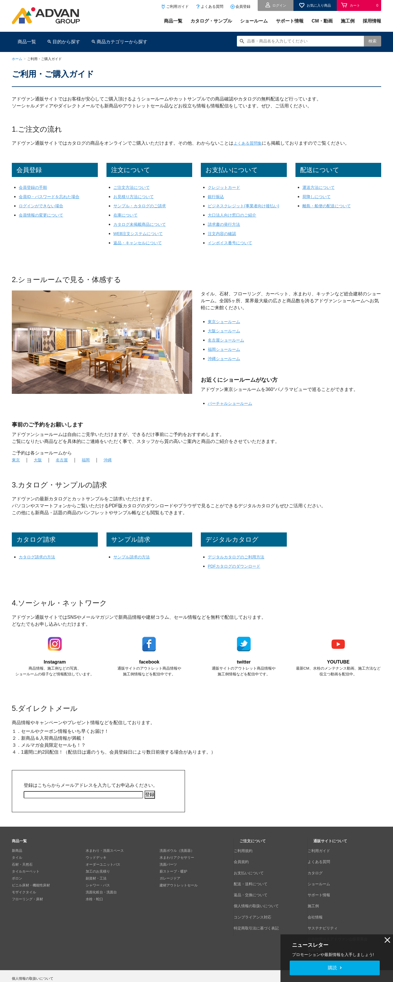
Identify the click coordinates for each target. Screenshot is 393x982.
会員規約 (246, 865)
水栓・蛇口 (94, 907)
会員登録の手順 (35, 187)
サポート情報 (290, 20)
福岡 (90, 466)
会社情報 (320, 900)
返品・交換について (255, 886)
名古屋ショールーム (228, 346)
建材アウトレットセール (179, 893)
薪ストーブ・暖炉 (173, 879)
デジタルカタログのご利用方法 (240, 563)
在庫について (127, 215)
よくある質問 (212, 6)
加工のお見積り (98, 879)
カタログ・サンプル (211, 20)
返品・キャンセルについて (141, 242)
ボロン (17, 886)
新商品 (17, 858)
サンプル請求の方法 (134, 563)
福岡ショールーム (226, 356)
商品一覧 (173, 20)
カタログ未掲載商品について (143, 224)
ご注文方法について (134, 187)
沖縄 (113, 466)
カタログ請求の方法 (39, 563)
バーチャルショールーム (233, 410)
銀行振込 (217, 196)
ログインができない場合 (44, 205)
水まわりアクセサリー (177, 865)
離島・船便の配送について (330, 205)
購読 (332, 967)
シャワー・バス (98, 893)
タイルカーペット (26, 879)
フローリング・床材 (27, 907)
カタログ (320, 872)
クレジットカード (226, 187)
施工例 (348, 20)
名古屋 (65, 466)
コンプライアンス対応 (256, 900)
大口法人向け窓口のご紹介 (235, 221)
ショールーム (254, 20)
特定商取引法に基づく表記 (260, 907)
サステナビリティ (327, 907)
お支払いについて (253, 872)
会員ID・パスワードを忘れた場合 (53, 196)
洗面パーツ (168, 872)
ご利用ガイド (177, 6)
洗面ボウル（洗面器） (177, 858)
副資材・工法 (96, 886)
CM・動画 (322, 20)
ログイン (279, 5)
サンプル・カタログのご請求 (143, 205)
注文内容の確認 (224, 240)
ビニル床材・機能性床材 (31, 893)
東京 (16, 466)
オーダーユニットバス (103, 872)
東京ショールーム (226, 328)
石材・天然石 (22, 872)
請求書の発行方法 (226, 231)
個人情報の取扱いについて (260, 893)
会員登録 (242, 6)
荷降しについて (318, 196)
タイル (17, 865)
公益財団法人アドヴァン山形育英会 (341, 914)
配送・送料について (255, 879)
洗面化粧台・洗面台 (101, 900)
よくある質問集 (249, 143)
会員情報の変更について (44, 215)
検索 (372, 41)
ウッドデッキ (96, 865)
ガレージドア (170, 886)
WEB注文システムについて (141, 233)
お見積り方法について (136, 196)
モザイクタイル (24, 900)
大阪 (39, 466)
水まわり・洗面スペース (105, 858)
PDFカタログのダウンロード (238, 573)
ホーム (17, 59)
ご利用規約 (248, 858)
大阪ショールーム (226, 337)
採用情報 (372, 20)
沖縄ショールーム (226, 365)
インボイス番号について (233, 249)
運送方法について (320, 187)
